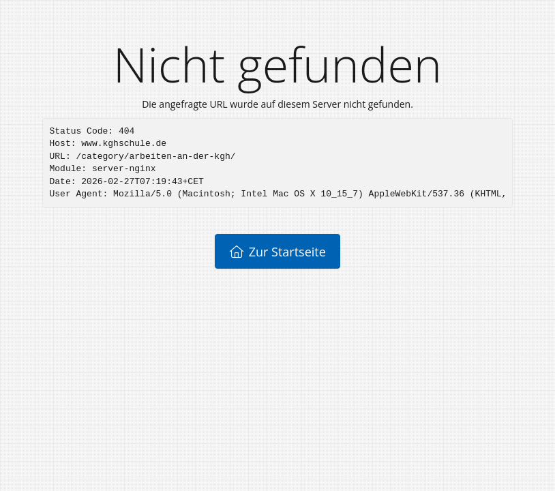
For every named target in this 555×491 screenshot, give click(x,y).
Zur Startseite (277, 251)
